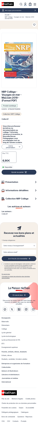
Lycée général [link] (6, 332)
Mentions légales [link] (17, 399)
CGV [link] (8, 421)
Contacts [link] (15, 421)
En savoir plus (6, 274)
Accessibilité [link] (30, 408)
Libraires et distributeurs (10, 374)
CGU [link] (3, 421)
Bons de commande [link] (8, 417)
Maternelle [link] (5, 321)
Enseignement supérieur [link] (10, 347)
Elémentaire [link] (5, 325)
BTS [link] (3, 343)
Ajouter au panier (17, 172)
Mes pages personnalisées (20, 10)
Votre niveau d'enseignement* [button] (13, 245)
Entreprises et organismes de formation (16, 363)
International (6, 382)
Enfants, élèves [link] (7, 355)
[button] (19, 60)
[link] (4, 309)
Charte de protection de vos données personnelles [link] (19, 403)
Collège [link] (4, 329)
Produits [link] (23, 421)
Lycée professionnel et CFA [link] (11, 340)
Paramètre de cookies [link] (9, 408)
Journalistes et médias (10, 378)
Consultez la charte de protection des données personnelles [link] (16, 277)
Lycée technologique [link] (9, 336)
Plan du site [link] (5, 399)
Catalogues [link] (24, 412)
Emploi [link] (21, 408)
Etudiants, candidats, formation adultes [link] (14, 359)
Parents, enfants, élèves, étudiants (14, 352)
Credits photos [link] (30, 399)
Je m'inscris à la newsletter (17, 259)
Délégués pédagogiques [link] (10, 412)
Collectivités (6, 367)
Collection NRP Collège (11, 114)
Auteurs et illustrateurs (10, 371)
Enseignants (6, 318)
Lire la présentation (10, 147)
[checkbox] (3, 264)
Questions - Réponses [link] (24, 417)
